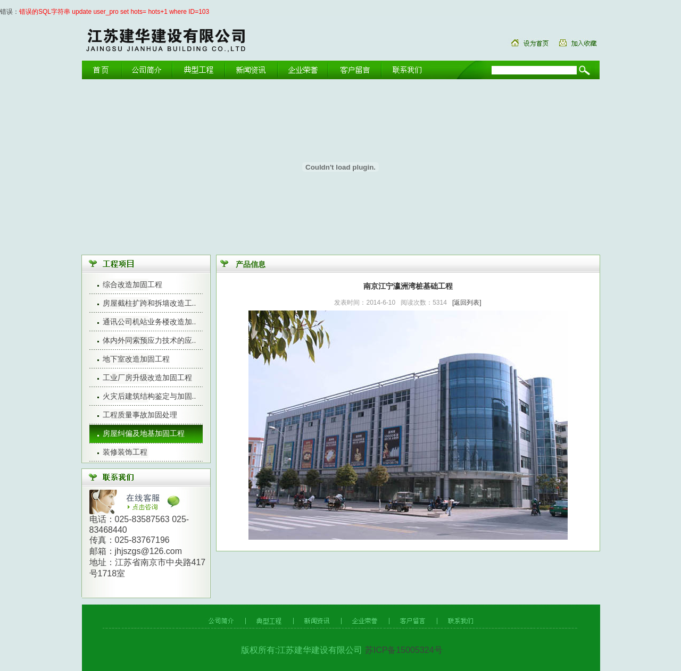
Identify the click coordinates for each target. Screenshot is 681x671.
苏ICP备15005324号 (402, 650)
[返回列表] (466, 302)
